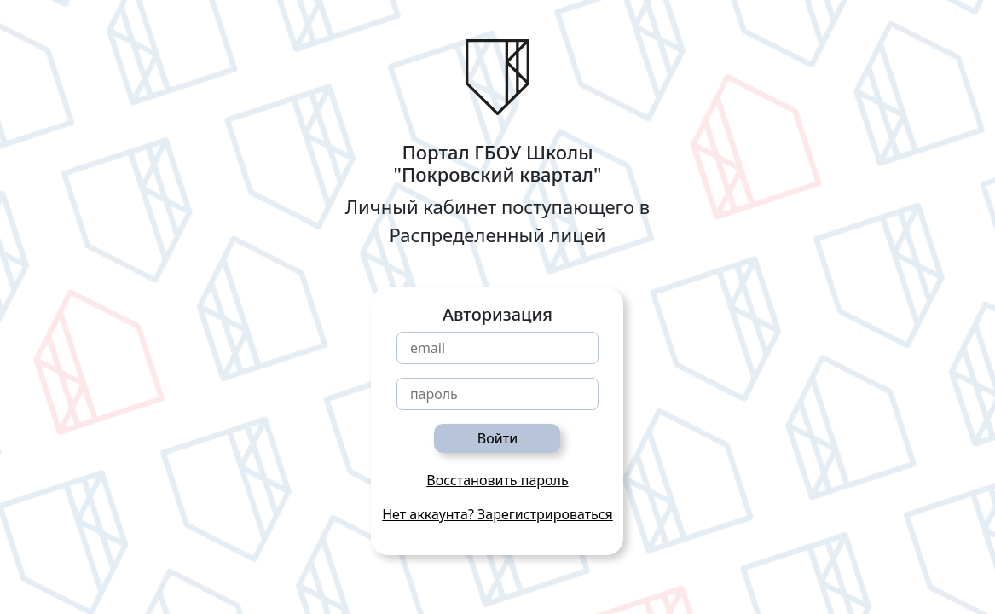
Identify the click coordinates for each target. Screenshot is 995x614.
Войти (497, 438)
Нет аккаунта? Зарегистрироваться (497, 514)
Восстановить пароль (497, 480)
